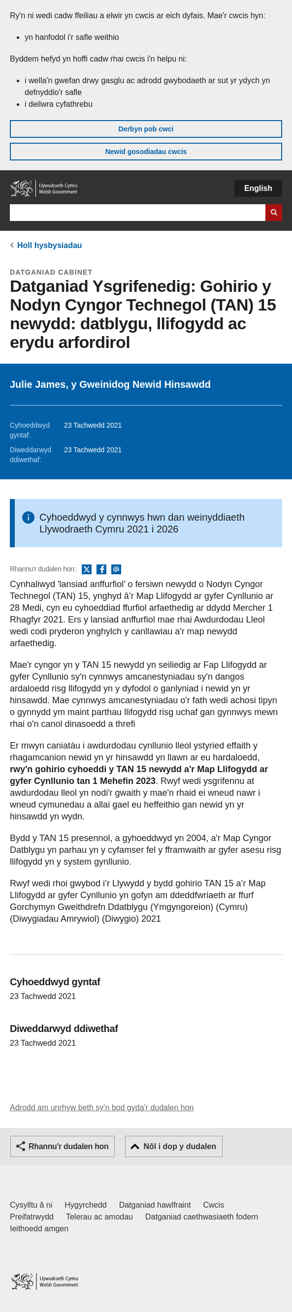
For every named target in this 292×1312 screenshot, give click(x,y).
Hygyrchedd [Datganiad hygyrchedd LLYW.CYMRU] (85, 1205)
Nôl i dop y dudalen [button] (179, 1146)
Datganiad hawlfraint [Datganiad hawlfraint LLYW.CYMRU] (155, 1205)
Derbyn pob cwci (145, 129)
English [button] (258, 188)
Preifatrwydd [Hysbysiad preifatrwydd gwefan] (32, 1217)
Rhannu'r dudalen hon (68, 1146)
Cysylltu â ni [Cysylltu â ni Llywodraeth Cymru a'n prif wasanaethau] (31, 1205)
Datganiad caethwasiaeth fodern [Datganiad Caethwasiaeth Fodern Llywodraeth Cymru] (202, 1217)
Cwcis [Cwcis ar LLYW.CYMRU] (214, 1205)
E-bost (116, 569)
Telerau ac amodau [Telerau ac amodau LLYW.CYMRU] (99, 1217)
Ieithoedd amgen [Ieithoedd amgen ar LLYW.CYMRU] (39, 1228)
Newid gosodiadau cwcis (146, 152)
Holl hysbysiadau (49, 245)
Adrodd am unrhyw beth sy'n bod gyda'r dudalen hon (102, 1107)
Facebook (101, 569)
